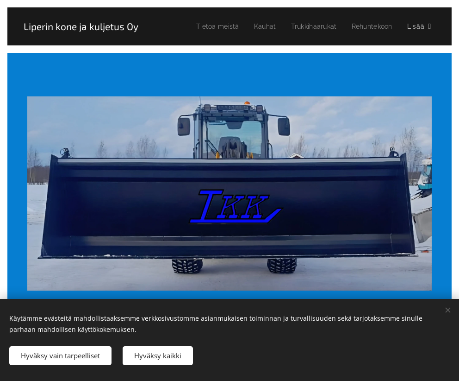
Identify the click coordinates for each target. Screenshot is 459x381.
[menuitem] (211, 26)
